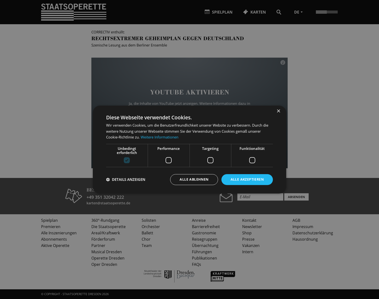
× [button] (278, 111)
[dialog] (189, 149)
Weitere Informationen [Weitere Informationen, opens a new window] (159, 137)
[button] (125, 179)
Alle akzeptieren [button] (247, 179)
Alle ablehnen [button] (194, 179)
